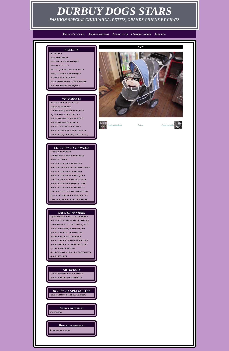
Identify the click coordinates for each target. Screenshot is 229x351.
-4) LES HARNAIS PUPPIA (64, 122)
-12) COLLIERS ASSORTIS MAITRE (69, 199)
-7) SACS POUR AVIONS (62, 248)
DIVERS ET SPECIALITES (71, 291)
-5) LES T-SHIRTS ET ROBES (65, 126)
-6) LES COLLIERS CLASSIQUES (67, 175)
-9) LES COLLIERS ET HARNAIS (67, 187)
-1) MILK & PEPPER (60, 151)
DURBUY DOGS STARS (114, 11)
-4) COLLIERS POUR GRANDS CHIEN (70, 167)
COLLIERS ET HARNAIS (71, 148)
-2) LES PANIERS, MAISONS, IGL (67, 228)
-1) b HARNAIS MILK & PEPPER (67, 110)
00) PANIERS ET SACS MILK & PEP (69, 216)
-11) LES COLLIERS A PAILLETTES (69, 195)
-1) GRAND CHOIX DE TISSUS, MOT (69, 224)
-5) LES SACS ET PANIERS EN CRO (69, 240)
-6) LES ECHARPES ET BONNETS (68, 130)
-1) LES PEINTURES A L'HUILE (67, 273)
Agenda (160, 34)
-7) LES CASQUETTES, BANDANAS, (69, 134)
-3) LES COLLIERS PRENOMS (66, 163)
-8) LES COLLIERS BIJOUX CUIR (68, 183)
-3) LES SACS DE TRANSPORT (66, 232)
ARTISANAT (71, 269)
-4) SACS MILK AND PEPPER (65, 236)
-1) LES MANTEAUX (61, 106)
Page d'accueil (74, 34)
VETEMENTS (71, 99)
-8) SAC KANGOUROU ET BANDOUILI (70, 252)
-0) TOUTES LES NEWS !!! (64, 102)
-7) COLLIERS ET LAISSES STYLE (68, 179)
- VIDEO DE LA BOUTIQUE (64, 61)
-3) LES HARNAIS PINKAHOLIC (67, 118)
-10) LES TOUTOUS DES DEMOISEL (69, 191)
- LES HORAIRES (59, 57)
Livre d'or (120, 34)
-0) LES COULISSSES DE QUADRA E (69, 220)
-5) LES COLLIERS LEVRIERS (66, 171)
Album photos (98, 34)
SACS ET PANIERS (71, 212)
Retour (140, 125)
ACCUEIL (72, 50)
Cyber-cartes (141, 34)
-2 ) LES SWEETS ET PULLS (65, 114)
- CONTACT (56, 53)
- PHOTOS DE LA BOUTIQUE (65, 73)
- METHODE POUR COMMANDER (68, 81)
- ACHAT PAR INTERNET (63, 77)
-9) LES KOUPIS (58, 256)
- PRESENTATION (59, 65)
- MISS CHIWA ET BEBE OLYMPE (68, 294)
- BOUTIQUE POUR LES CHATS (67, 69)
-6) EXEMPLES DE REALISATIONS (68, 244)
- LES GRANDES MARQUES (65, 85)
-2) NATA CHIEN (58, 159)
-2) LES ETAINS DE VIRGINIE (66, 277)
